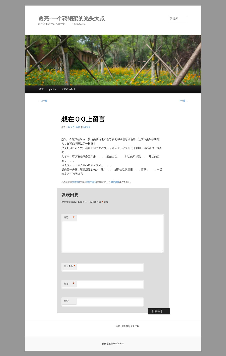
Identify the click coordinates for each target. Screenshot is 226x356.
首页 (41, 89)
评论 (69, 217)
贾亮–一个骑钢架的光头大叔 (71, 18)
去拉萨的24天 (69, 89)
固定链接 (115, 182)
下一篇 (183, 100)
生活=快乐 (91, 182)
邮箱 (69, 283)
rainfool (86, 127)
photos (52, 89)
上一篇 (42, 100)
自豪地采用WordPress (113, 343)
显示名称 (69, 266)
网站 (66, 301)
